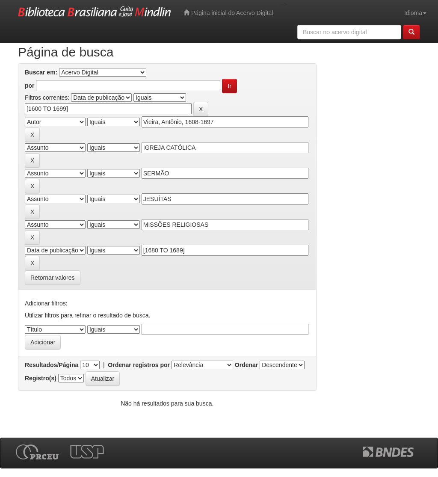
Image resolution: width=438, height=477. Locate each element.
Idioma (415, 12)
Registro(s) (40, 378)
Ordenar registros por (139, 364)
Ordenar (246, 364)
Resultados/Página (51, 364)
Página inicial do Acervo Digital (228, 12)
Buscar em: (41, 72)
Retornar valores (52, 277)
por (30, 85)
